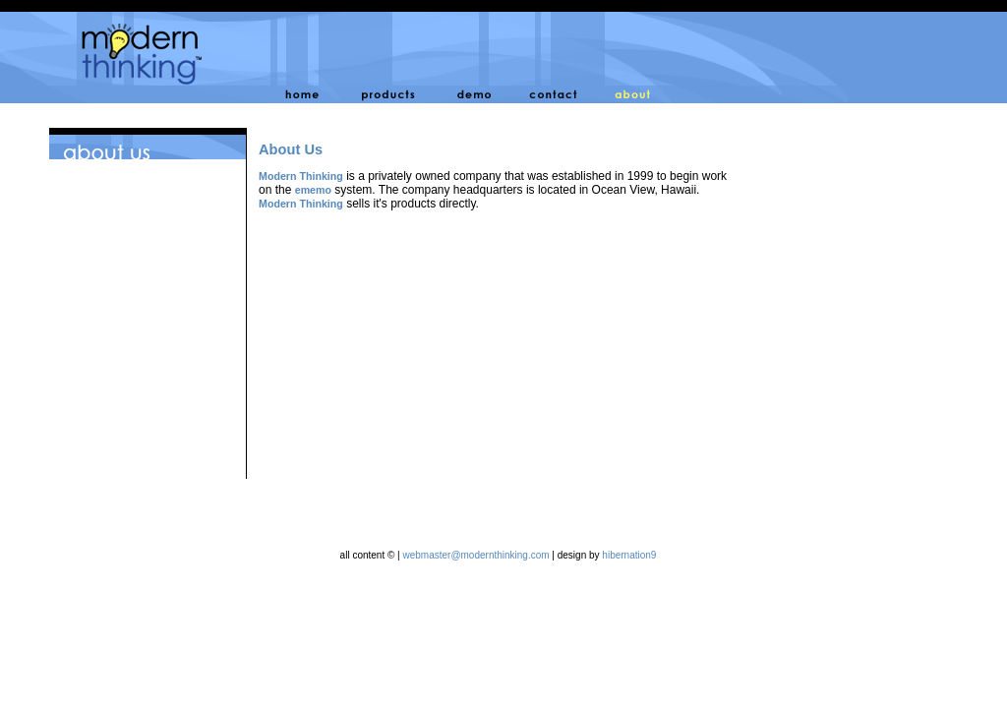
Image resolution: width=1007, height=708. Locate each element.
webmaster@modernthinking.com (475, 555)
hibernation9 (629, 555)
